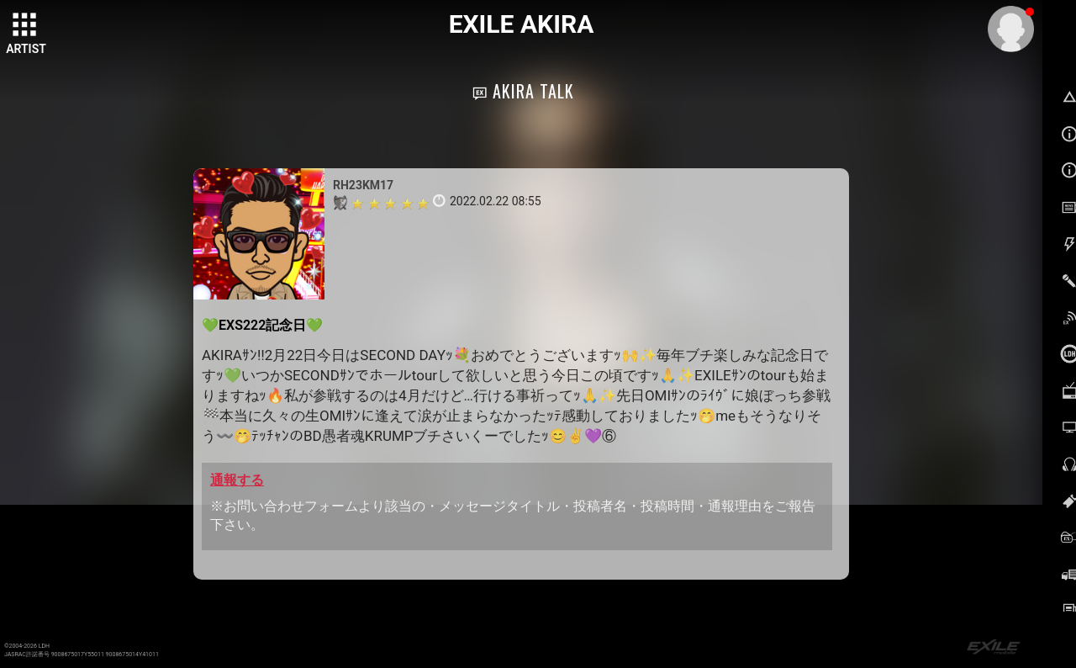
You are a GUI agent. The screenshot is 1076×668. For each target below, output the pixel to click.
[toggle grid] (26, 26)
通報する (237, 480)
